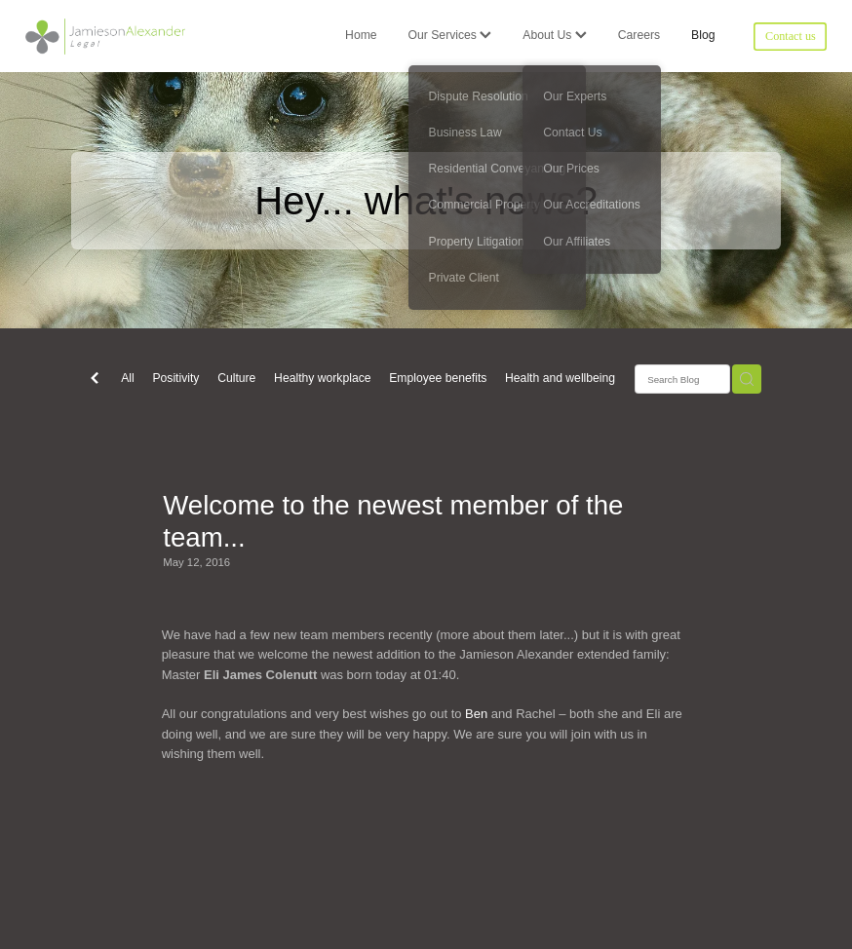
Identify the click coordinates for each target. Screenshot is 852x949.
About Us (554, 35)
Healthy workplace (322, 378)
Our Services (450, 35)
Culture (236, 378)
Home (360, 35)
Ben (478, 713)
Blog (703, 35)
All (128, 378)
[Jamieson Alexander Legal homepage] (105, 36)
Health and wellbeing (560, 378)
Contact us (790, 36)
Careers (639, 35)
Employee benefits (437, 378)
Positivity (175, 378)
